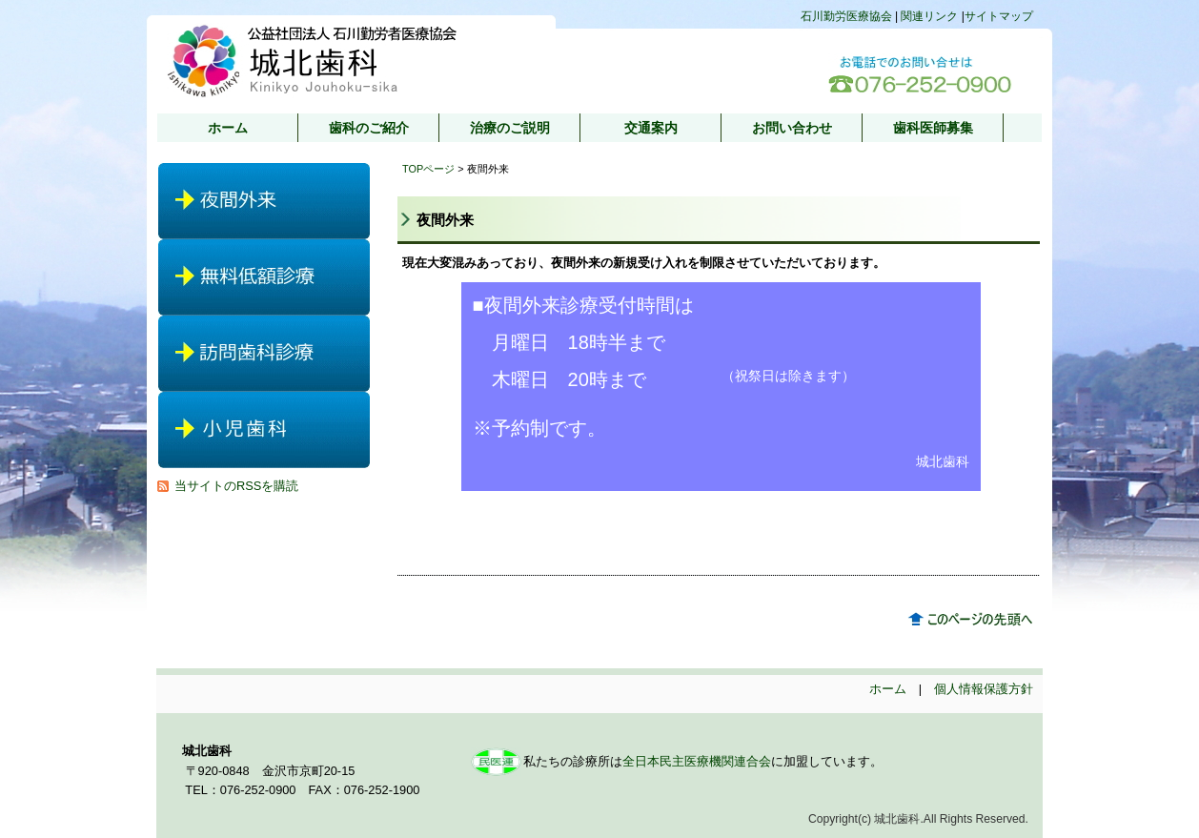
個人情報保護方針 (983, 689)
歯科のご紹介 (369, 127)
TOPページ (428, 168)
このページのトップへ (974, 619)
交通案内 (651, 127)
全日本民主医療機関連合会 (696, 761)
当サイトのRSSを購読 (236, 486)
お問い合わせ (792, 127)
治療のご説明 (510, 127)
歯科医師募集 (933, 127)
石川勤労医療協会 (848, 16)
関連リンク (929, 16)
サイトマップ (999, 16)
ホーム (228, 127)
